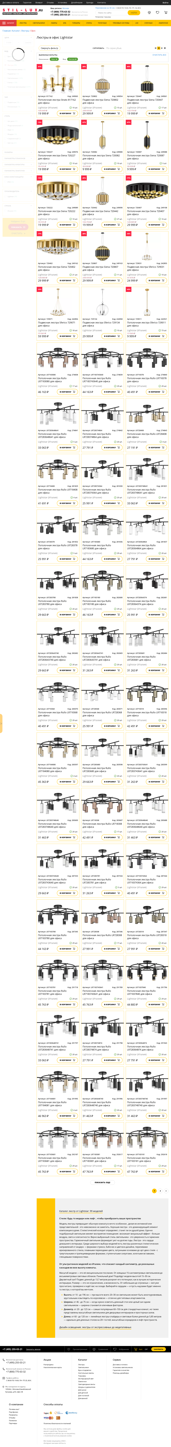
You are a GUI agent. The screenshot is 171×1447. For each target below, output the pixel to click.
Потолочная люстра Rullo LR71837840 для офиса (141, 992)
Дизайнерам (76, 2)
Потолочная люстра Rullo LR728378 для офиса (57, 547)
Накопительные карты (53, 1367)
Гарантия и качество (121, 1370)
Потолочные (14, 107)
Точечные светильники (19, 87)
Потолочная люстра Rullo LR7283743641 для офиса (141, 770)
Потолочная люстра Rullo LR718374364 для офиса (141, 881)
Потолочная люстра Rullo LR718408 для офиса (57, 491)
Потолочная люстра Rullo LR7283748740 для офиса (141, 1104)
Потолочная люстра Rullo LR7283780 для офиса (52, 602)
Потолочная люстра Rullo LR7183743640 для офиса (97, 380)
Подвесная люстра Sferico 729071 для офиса (56, 324)
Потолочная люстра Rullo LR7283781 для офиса (97, 881)
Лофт (11, 130)
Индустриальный (15, 125)
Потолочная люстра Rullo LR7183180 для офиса (97, 602)
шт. (138, 1349)
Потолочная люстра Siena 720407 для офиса (145, 213)
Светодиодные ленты (86, 1384)
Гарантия (27, 2)
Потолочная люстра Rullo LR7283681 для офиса (141, 658)
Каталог (8, 23)
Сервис (117, 1359)
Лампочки (82, 1381)
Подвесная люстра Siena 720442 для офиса (100, 213)
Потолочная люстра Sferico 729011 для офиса (146, 324)
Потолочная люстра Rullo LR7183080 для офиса (52, 380)
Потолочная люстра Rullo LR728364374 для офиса (141, 602)
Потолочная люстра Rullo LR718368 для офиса (57, 714)
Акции (47, 1359)
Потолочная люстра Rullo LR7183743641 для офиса (97, 992)
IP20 (11, 182)
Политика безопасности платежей (57, 1423)
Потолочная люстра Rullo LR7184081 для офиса (52, 1104)
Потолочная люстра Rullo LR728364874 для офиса (141, 1048)
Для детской (83, 1393)
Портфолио (13, 1412)
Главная (7, 30)
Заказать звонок (33, 1349)
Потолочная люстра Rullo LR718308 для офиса (102, 825)
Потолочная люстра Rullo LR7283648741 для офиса (52, 1048)
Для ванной (82, 1398)
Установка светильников (123, 1367)
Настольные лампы (17, 69)
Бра (11, 56)
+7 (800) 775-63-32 (69, 11)
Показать (18, 227)
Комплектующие (16, 61)
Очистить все (159, 55)
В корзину (67, 113)
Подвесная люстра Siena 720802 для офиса (100, 101)
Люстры (25, 30)
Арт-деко (12, 121)
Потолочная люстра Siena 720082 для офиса (101, 157)
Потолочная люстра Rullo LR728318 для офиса (147, 937)
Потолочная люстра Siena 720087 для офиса (145, 157)
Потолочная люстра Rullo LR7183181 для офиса (141, 1159)
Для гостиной (83, 1395)
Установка (62, 2)
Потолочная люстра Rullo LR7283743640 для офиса (52, 881)
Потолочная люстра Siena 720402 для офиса (56, 268)
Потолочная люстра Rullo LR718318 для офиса (147, 714)
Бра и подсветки (84, 1370)
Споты (12, 82)
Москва (65, 8)
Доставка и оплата (11, 2)
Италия (12, 211)
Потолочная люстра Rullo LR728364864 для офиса (141, 547)
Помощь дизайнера (121, 1373)
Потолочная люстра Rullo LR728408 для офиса (147, 435)
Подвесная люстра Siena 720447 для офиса (145, 101)
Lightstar (12, 196)
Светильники (15, 78)
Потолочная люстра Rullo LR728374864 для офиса (97, 435)
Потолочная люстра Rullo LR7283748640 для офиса (52, 825)
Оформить (158, 1349)
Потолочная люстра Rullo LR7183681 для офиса (52, 1159)
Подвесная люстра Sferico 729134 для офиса (101, 324)
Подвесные (13, 102)
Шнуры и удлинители (86, 1387)
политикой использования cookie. (58, 1436)
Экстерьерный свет (86, 1378)
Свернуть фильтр (49, 48)
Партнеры (13, 1423)
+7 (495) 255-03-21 (69, 14)
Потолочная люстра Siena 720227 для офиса (56, 157)
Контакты (101, 2)
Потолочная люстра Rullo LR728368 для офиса (102, 714)
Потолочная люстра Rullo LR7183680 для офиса (97, 547)
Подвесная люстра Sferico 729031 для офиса (145, 268)
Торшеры (82, 1376)
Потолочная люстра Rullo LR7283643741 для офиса (97, 658)
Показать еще (102, 1182)
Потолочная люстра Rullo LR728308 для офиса (102, 937)
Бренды (89, 2)
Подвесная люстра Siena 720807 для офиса (100, 268)
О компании (16, 1404)
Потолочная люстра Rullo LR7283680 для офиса (97, 770)
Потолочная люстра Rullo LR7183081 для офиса (97, 1159)
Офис (54, 59)
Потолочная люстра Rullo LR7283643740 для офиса (52, 658)
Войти (165, 2)
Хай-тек (12, 143)
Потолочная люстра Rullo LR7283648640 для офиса (141, 825)
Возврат (39, 2)
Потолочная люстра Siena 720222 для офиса (56, 213)
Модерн (12, 134)
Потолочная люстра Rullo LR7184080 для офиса (52, 770)
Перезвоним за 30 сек (105, 8)
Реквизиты (13, 1415)
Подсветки (13, 74)
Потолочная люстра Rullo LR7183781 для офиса (52, 992)
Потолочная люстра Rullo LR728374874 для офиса (97, 1048)
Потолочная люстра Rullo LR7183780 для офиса (52, 937)
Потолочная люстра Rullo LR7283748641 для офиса (141, 491)
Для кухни (82, 1390)
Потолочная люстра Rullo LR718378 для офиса (147, 380)
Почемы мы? (14, 1409)
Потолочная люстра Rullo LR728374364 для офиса (97, 491)
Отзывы (50, 2)
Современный (14, 139)
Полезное (13, 1420)
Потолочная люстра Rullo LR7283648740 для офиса (97, 1104)
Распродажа (48, 1364)
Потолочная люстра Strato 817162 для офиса (57, 101)
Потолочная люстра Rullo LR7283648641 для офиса (52, 435)
